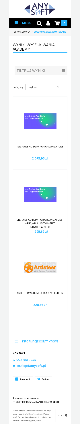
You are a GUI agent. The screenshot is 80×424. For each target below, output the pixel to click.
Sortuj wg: (18, 87)
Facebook (23, 379)
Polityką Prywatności (34, 414)
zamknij (62, 415)
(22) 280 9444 (26, 359)
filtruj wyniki (41, 71)
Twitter (43, 379)
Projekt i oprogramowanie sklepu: (36, 402)
